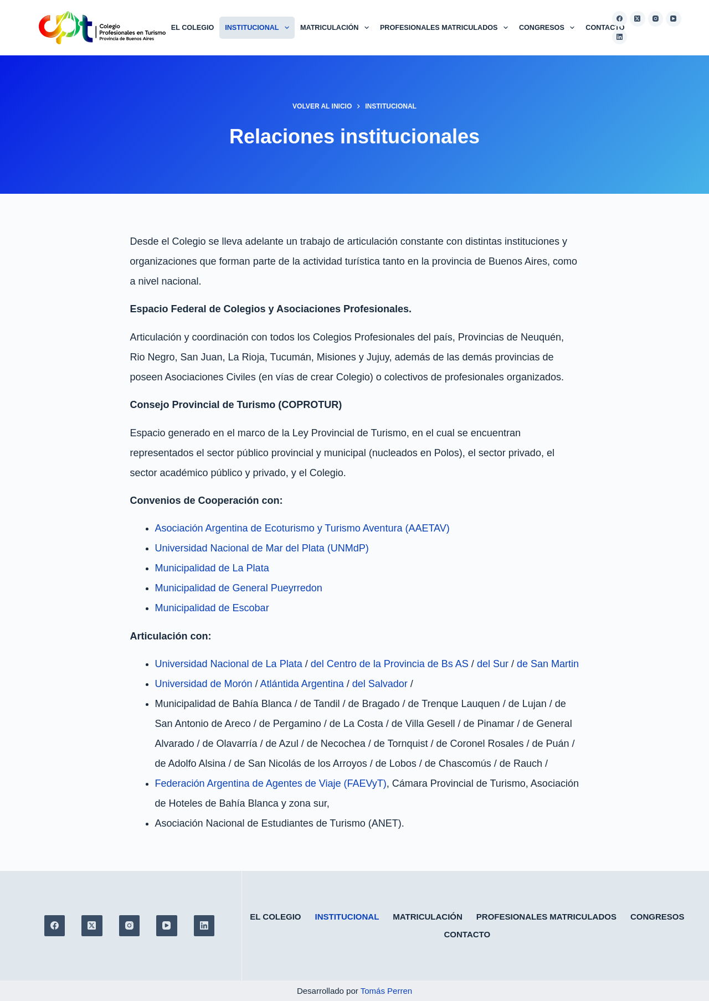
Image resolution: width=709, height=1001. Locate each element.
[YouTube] (673, 19)
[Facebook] (620, 19)
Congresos (549, 27)
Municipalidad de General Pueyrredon (238, 588)
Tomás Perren (386, 990)
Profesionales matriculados (446, 27)
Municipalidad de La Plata (212, 568)
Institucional (259, 27)
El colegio (192, 28)
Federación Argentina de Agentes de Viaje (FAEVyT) (271, 783)
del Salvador (380, 683)
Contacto (604, 28)
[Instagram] (656, 19)
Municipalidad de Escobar (212, 607)
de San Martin (548, 663)
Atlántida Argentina (302, 683)
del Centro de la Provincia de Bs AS (390, 663)
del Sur (492, 663)
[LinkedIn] (620, 37)
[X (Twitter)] (637, 19)
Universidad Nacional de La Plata (228, 663)
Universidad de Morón (204, 683)
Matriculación (336, 27)
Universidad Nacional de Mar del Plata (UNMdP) (262, 548)
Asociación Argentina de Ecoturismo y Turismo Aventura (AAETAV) (302, 528)
